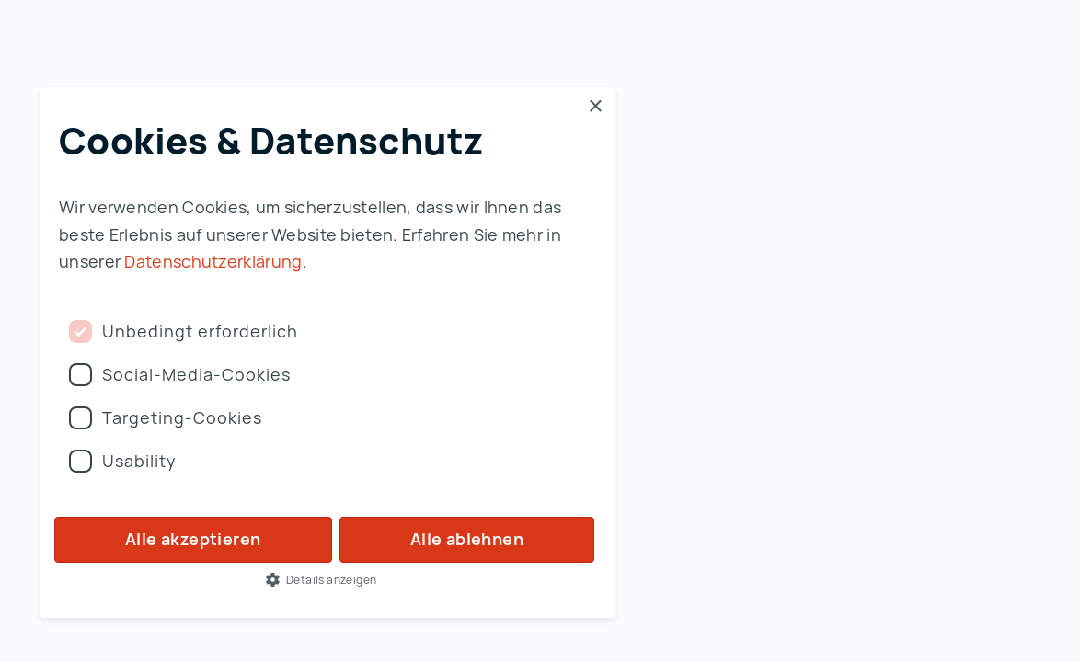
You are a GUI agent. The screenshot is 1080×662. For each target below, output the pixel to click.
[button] (328, 579)
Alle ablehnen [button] (466, 539)
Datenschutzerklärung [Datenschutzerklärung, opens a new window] (213, 261)
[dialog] (327, 352)
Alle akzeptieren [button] (192, 539)
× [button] (595, 107)
